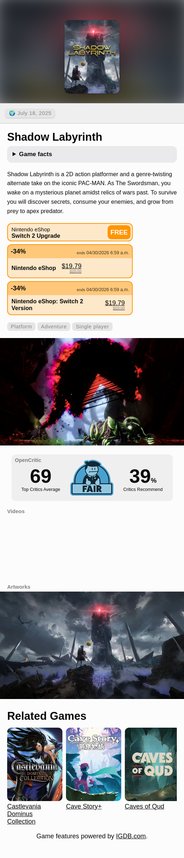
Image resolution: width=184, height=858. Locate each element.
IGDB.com (131, 836)
